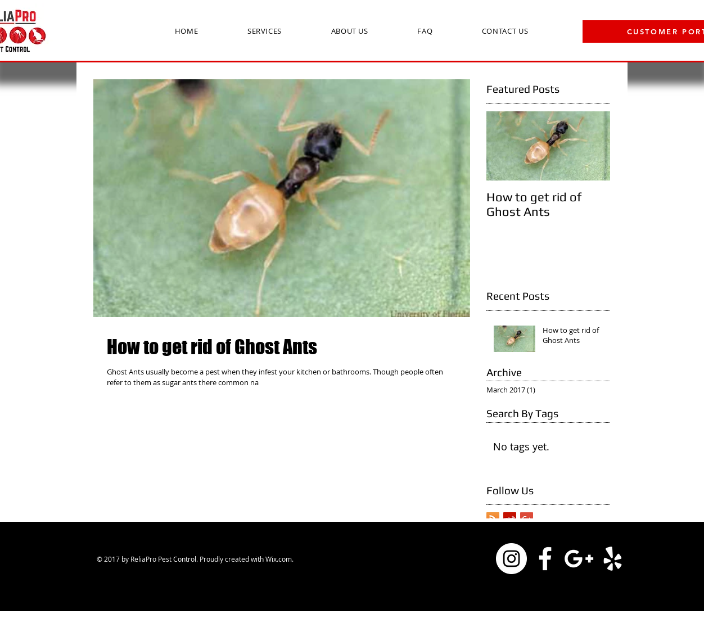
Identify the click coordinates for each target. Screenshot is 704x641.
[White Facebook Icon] (545, 558)
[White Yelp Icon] (612, 558)
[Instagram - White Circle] (511, 558)
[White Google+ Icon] (578, 558)
